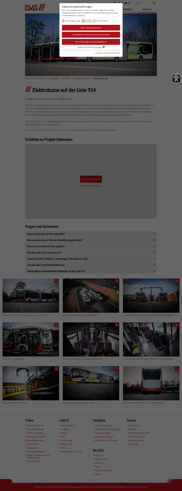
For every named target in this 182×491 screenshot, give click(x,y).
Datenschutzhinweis (112, 53)
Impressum (99, 53)
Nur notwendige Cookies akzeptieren (91, 41)
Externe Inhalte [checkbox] (102, 21)
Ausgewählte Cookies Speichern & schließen (91, 34)
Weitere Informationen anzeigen (91, 47)
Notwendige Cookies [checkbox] (73, 21)
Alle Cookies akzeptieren (91, 27)
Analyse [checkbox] (88, 21)
